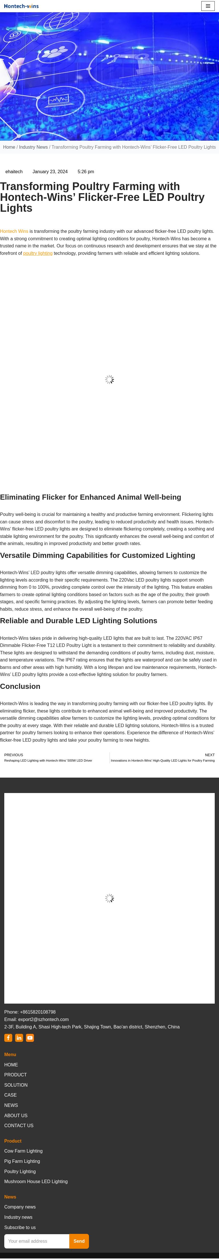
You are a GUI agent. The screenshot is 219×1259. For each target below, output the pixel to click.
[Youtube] (30, 1039)
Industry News (33, 147)
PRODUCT (15, 1075)
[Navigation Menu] (208, 6)
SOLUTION (16, 1085)
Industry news (18, 1217)
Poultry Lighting (20, 1172)
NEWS (11, 1106)
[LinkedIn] (19, 1039)
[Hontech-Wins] (21, 6)
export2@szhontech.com (43, 1020)
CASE (10, 1095)
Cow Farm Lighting (23, 1151)
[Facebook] (8, 1039)
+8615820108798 (38, 1012)
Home (9, 147)
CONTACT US (19, 1126)
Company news (20, 1207)
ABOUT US (16, 1116)
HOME (11, 1065)
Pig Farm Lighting (22, 1161)
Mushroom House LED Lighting (36, 1182)
